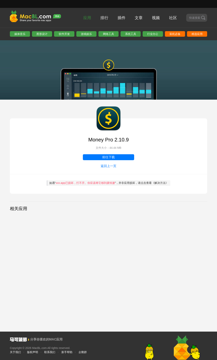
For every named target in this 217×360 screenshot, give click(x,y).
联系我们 (49, 352)
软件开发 (64, 34)
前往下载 (108, 157)
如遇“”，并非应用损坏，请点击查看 (108, 182)
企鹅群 (83, 352)
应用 (87, 18)
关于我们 (15, 352)
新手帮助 (66, 352)
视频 (156, 18)
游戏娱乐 (86, 34)
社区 (173, 18)
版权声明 (32, 352)
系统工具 (130, 34)
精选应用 (197, 34)
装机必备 (175, 34)
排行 (104, 18)
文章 (139, 18)
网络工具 (108, 34)
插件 (121, 18)
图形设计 (42, 34)
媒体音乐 (19, 34)
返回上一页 (108, 166)
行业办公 (152, 34)
